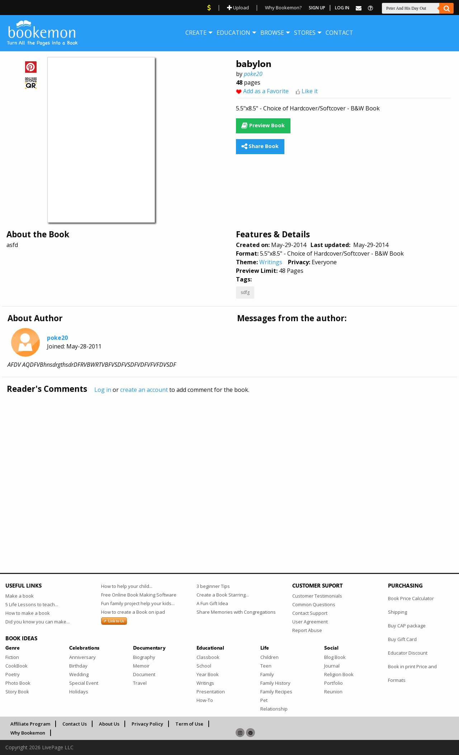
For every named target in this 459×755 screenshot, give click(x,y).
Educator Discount (407, 653)
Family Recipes (276, 691)
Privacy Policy (147, 724)
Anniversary (82, 657)
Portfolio (333, 683)
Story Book (17, 691)
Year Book (208, 674)
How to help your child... (126, 586)
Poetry (12, 674)
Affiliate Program (30, 724)
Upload (238, 7)
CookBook (16, 666)
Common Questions (313, 604)
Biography (144, 657)
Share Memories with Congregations (236, 612)
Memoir (141, 666)
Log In (342, 8)
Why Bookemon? (283, 7)
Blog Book (335, 657)
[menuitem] (196, 33)
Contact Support (309, 613)
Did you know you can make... (37, 621)
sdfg (245, 292)
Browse (272, 33)
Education (233, 33)
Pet (264, 700)
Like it (310, 91)
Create (196, 33)
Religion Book (339, 674)
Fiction (12, 657)
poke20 (253, 74)
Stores (305, 33)
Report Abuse (307, 630)
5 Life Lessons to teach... (31, 604)
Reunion (333, 691)
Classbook (208, 657)
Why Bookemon (27, 733)
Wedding (79, 674)
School (204, 666)
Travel (140, 683)
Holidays (78, 691)
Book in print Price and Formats (412, 673)
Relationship (274, 709)
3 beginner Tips (213, 586)
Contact (339, 33)
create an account (144, 390)
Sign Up (317, 8)
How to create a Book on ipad (133, 612)
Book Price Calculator (411, 598)
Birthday (78, 666)
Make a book (19, 596)
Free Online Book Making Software (138, 595)
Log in (102, 390)
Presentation (211, 691)
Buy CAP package (407, 625)
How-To (205, 700)
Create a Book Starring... (223, 595)
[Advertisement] (220, 468)
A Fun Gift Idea (212, 603)
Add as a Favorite (266, 91)
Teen (265, 666)
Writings (270, 262)
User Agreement (310, 621)
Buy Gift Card (402, 639)
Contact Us (74, 724)
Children (269, 657)
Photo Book (17, 683)
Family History (275, 683)
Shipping (397, 612)
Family (267, 674)
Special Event (83, 683)
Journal (332, 666)
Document (144, 674)
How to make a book (27, 613)
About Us (109, 724)
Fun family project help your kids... (138, 603)
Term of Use (189, 724)
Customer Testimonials (317, 596)
